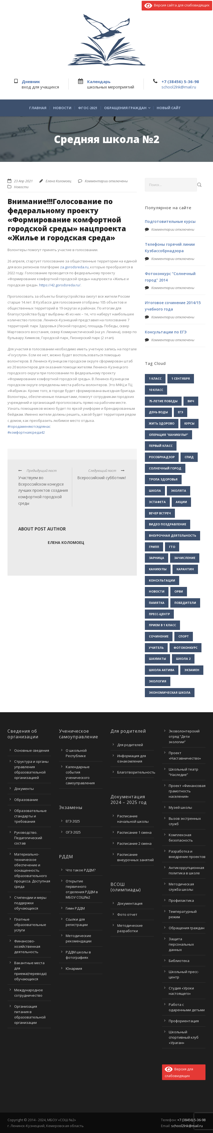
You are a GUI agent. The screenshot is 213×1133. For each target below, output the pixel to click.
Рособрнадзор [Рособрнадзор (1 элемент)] (162, 457)
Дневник (31, 81)
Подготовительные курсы (170, 221)
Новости (62, 108)
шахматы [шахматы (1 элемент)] (157, 659)
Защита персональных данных (181, 944)
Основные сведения (31, 750)
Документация (129, 903)
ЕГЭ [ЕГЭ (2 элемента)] (180, 412)
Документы (24, 788)
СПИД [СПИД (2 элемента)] (189, 457)
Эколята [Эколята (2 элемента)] (178, 491)
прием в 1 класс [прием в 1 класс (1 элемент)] (162, 625)
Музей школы (180, 807)
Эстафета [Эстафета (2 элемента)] (157, 502)
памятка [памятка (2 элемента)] (156, 603)
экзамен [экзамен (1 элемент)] (191, 670)
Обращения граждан (125, 108)
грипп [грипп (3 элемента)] (154, 547)
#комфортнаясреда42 (26, 432)
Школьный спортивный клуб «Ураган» (184, 1037)
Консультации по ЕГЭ (166, 331)
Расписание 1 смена (134, 832)
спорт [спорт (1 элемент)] (183, 636)
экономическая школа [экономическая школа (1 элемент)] (169, 692)
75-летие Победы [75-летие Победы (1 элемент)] (163, 401)
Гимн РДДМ (75, 908)
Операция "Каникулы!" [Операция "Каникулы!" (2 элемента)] (168, 435)
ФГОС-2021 (87, 108)
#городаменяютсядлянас (29, 426)
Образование (26, 799)
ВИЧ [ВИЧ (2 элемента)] (191, 401)
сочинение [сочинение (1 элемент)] (158, 636)
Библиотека (179, 960)
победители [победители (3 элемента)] (185, 603)
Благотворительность (136, 772)
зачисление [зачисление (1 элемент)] (184, 558)
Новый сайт (169, 108)
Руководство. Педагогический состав (28, 838)
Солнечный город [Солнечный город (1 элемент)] (165, 468)
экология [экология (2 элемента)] (157, 681)
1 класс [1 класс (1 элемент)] (155, 378)
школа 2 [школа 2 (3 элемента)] (183, 659)
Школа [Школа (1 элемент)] (155, 491)
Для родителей (130, 744)
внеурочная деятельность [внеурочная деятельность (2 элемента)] (172, 535)
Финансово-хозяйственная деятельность (27, 946)
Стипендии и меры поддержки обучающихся (30, 903)
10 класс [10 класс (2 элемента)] (156, 390)
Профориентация (184, 1020)
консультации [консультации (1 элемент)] (162, 580)
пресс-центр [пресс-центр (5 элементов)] (159, 614)
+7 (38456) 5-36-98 (180, 81)
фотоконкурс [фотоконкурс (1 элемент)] (185, 648)
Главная (37, 108)
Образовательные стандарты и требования (30, 816)
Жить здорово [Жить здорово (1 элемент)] (161, 423)
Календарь (99, 81)
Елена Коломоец (58, 181)
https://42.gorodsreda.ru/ (59, 285)
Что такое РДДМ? (81, 870)
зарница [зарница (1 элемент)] (156, 558)
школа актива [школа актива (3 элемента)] (161, 670)
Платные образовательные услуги (30, 924)
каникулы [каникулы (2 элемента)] (158, 569)
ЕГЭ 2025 (73, 821)
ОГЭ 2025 (73, 832)
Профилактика (181, 900)
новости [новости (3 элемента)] (156, 591)
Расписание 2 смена (134, 843)
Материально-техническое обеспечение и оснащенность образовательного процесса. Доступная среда (32, 870)
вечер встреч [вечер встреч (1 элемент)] (160, 513)
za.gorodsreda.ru (74, 267)
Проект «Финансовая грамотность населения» (187, 791)
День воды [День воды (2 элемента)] (158, 412)
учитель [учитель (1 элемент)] (156, 648)
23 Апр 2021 (23, 181)
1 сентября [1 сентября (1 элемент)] (180, 378)
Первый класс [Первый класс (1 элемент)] (160, 446)
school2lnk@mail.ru (178, 87)
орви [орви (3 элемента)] (178, 591)
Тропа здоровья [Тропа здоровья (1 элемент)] (163, 479)
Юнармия (74, 968)
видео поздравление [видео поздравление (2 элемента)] (167, 524)
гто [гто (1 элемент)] (172, 547)
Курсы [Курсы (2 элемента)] (189, 423)
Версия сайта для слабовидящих (177, 5)
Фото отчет (127, 914)
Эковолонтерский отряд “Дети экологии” (184, 736)
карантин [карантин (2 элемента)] (185, 569)
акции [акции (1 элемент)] (181, 502)
